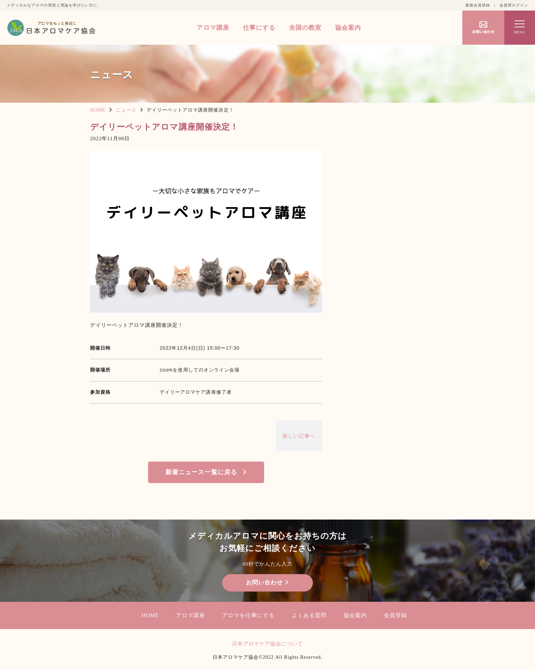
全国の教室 (305, 27)
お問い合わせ (267, 582)
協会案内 (348, 27)
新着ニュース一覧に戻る (201, 472)
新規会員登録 (477, 5)
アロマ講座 (213, 27)
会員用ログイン (514, 5)
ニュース (126, 110)
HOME (97, 110)
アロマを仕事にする (248, 615)
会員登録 (395, 615)
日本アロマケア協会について (267, 643)
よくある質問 (309, 615)
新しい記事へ (299, 436)
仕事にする (259, 27)
